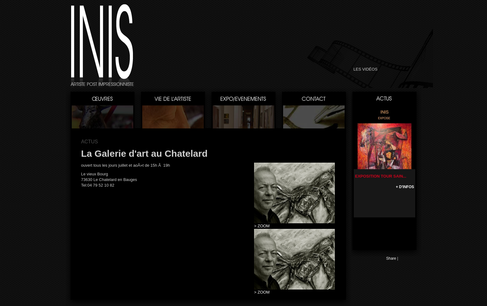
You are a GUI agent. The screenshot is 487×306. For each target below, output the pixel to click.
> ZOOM (262, 226)
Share (391, 258)
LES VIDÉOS (365, 69)
